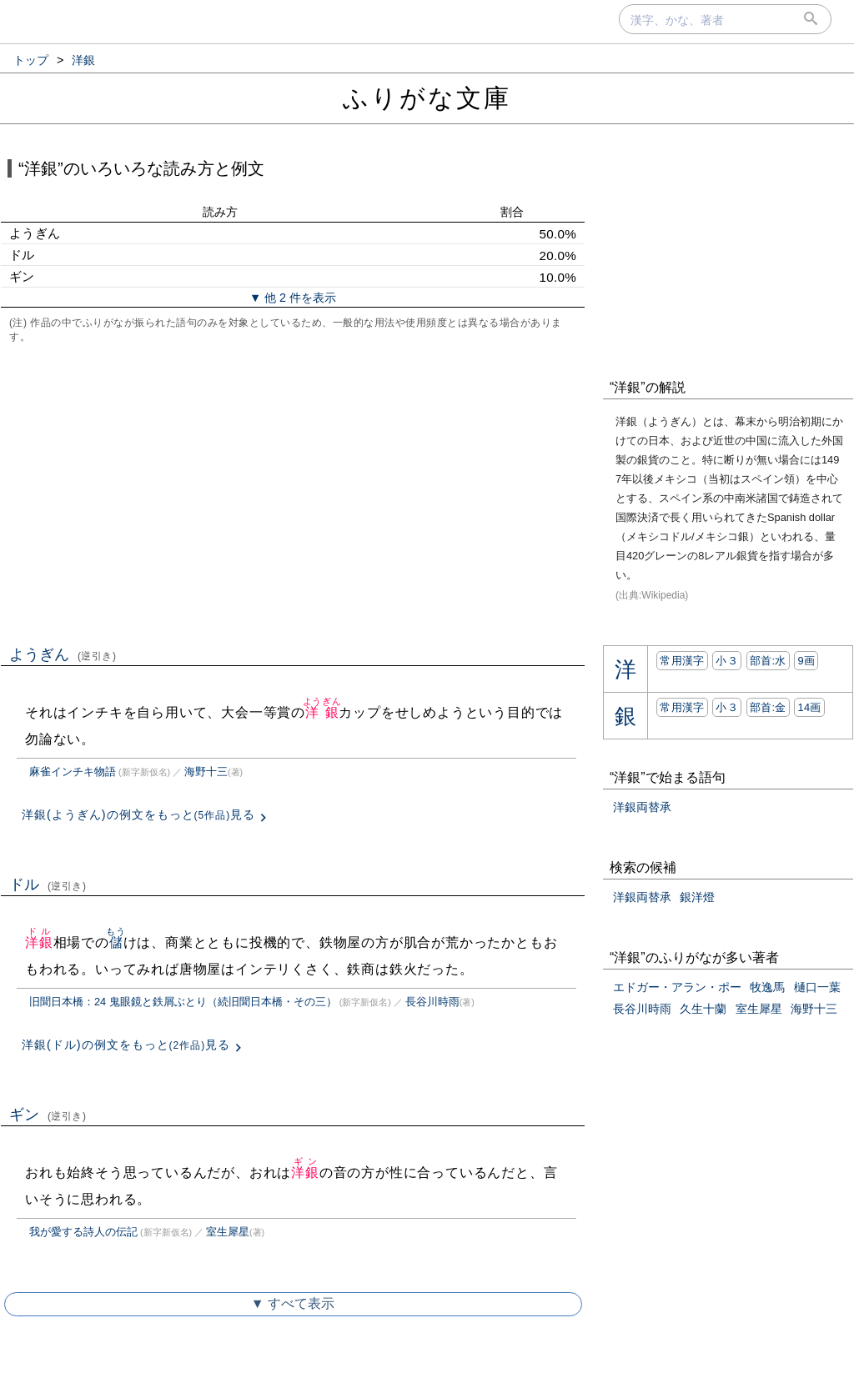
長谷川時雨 (432, 1001)
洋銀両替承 (642, 807)
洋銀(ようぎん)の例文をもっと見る (138, 814)
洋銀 (322, 712)
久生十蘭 (703, 1008)
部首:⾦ (768, 707)
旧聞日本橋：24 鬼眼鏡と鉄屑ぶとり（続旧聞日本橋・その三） (183, 1001)
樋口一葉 (817, 987)
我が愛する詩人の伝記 (83, 1231)
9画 (806, 660)
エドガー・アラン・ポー (677, 987)
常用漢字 (682, 660)
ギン (48, 1114)
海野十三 (206, 771)
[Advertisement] (293, 492)
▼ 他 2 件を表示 (292, 297)
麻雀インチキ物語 (72, 771)
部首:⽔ (768, 660)
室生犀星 (227, 1231)
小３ (727, 660)
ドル (48, 884)
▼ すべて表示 (292, 1303)
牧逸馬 (767, 987)
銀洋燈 (697, 897)
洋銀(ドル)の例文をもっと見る (126, 1044)
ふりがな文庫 (427, 98)
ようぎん (63, 654)
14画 (809, 707)
